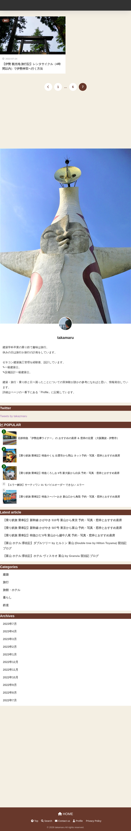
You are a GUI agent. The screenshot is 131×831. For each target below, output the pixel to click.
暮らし (7, 597)
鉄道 (6, 605)
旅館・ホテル (11, 590)
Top (34, 821)
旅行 (6, 21)
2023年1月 (10, 654)
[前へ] (48, 87)
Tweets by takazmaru (13, 416)
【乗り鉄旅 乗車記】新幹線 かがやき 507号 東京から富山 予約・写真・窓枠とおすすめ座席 (62, 528)
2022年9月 (10, 685)
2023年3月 (10, 639)
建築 (6, 574)
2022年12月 (10, 662)
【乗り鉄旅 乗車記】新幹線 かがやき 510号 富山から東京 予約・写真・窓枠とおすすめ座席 (62, 520)
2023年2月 (10, 646)
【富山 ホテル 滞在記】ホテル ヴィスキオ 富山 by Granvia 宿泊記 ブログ (51, 556)
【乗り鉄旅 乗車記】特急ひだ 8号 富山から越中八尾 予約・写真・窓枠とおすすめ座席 (59, 535)
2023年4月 (10, 631)
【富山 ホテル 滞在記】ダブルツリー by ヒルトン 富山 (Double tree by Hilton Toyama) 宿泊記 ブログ (64, 546)
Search (46, 821)
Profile (78, 821)
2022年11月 (10, 669)
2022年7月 (10, 700)
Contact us (62, 821)
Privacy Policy (93, 821)
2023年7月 (10, 624)
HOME (65, 814)
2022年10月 (10, 677)
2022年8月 (10, 692)
